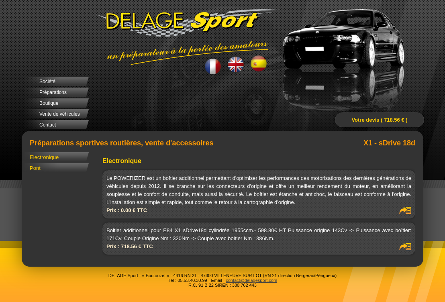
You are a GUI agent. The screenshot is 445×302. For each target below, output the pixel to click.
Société (47, 81)
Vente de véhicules (59, 114)
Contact (47, 125)
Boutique (48, 103)
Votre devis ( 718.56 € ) (379, 120)
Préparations (53, 92)
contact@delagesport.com (251, 280)
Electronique (44, 157)
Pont (35, 168)
